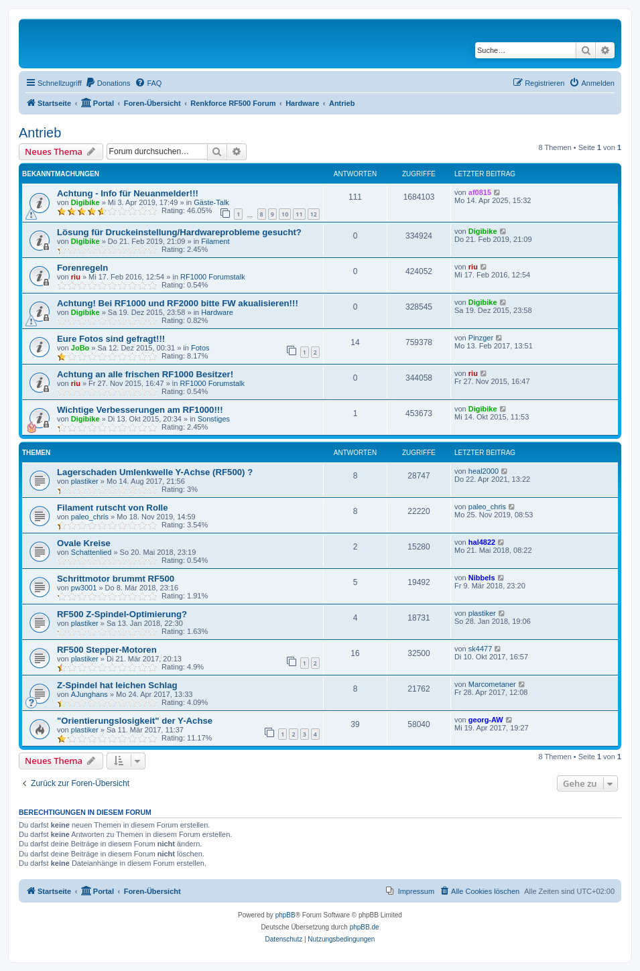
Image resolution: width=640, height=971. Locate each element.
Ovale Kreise (84, 543)
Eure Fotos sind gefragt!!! (111, 339)
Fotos (200, 348)
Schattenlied (91, 552)
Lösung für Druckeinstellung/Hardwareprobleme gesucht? (179, 232)
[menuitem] (108, 83)
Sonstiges (214, 419)
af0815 (479, 192)
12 (313, 214)
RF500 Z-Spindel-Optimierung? (122, 614)
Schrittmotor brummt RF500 (115, 579)
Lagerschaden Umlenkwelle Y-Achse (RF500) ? (155, 472)
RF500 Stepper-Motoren (107, 650)
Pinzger (480, 338)
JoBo (80, 348)
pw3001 (84, 588)
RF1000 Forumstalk (212, 277)
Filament (215, 241)
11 (299, 214)
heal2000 (483, 471)
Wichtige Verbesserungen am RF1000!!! (140, 410)
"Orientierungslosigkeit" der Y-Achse (134, 721)
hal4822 (481, 542)
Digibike (85, 202)
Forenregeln (82, 268)
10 (284, 214)
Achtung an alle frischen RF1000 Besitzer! (145, 374)
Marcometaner (492, 684)
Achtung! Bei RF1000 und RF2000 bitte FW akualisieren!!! (177, 303)
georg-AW (485, 720)
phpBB (285, 915)
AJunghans (89, 694)
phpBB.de (364, 927)
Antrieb (40, 132)
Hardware (217, 312)
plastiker (85, 481)
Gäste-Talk (211, 202)
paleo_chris (90, 517)
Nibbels (481, 578)
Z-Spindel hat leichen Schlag (117, 685)
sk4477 (480, 649)
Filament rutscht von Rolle (112, 508)
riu (75, 277)
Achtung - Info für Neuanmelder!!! (127, 193)
